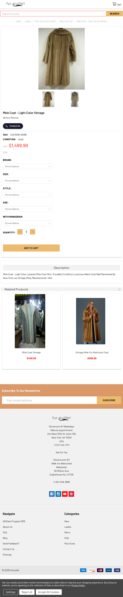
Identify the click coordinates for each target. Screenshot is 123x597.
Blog (5, 537)
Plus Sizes (69, 543)
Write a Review (11, 117)
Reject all (27, 592)
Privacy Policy (78, 585)
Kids (66, 537)
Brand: (7, 159)
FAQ (5, 532)
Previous (114, 289)
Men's (67, 532)
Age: (6, 202)
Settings (10, 592)
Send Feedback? (11, 543)
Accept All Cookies (48, 592)
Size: (6, 174)
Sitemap (7, 554)
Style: (7, 188)
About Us (7, 526)
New (66, 521)
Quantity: (9, 232)
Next (119, 289)
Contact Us (13, 126)
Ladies (67, 526)
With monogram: (13, 216)
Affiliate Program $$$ (14, 521)
